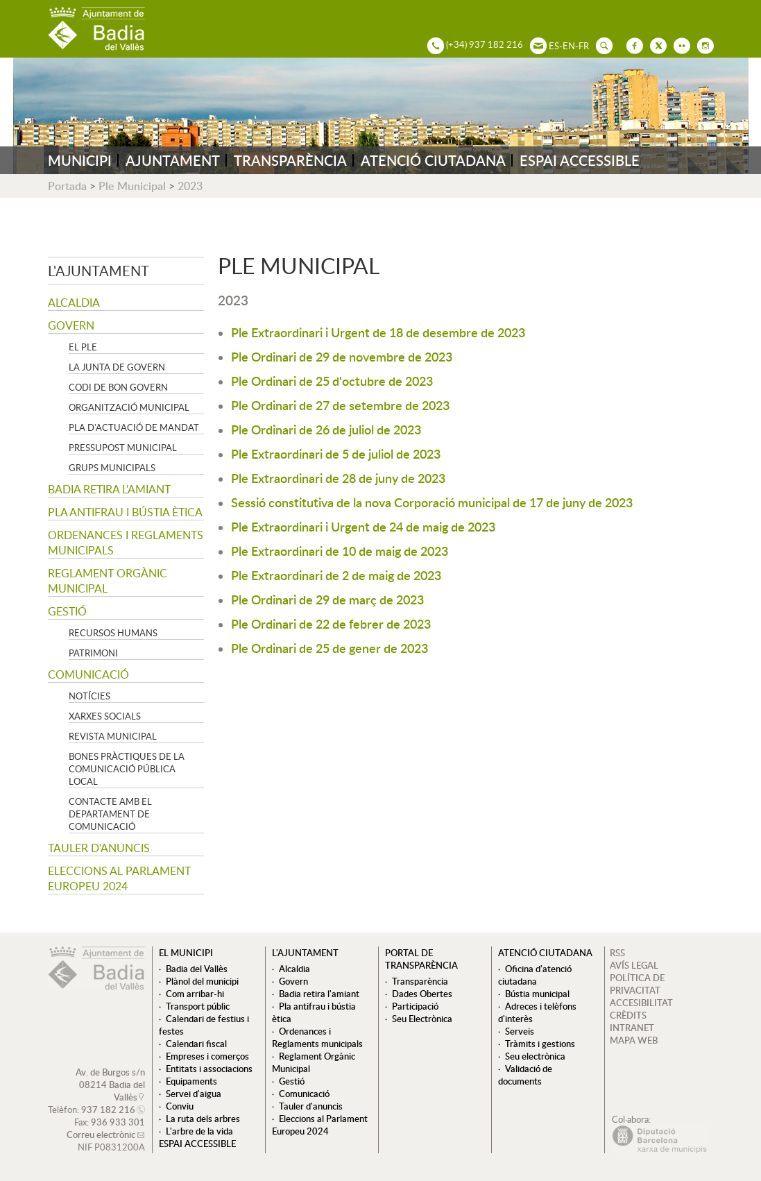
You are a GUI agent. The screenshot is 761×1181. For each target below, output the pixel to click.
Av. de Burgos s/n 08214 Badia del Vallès (110, 1084)
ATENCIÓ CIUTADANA (433, 160)
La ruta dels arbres (203, 1118)
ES (554, 46)
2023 (190, 186)
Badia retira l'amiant (109, 489)
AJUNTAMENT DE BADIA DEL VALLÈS (96, 29)
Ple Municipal (132, 186)
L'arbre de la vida (199, 1131)
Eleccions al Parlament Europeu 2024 (119, 878)
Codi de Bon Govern (118, 387)
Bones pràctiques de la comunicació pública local (127, 769)
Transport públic (198, 1006)
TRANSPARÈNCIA (290, 160)
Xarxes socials (105, 716)
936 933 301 (118, 1122)
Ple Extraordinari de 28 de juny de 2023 (338, 477)
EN (569, 46)
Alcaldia (74, 302)
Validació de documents (525, 1074)
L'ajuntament (98, 270)
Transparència (420, 981)
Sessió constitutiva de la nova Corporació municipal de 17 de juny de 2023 (432, 502)
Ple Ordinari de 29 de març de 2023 (327, 599)
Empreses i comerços (207, 1056)
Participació (415, 1006)
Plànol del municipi (202, 981)
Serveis (519, 1031)
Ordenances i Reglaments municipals (125, 542)
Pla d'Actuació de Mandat (134, 427)
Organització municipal (129, 407)
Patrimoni (93, 653)
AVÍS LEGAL (634, 965)
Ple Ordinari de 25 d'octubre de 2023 (332, 380)
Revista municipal (113, 736)
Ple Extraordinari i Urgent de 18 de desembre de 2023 (378, 332)
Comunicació (88, 674)
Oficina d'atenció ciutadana (535, 974)
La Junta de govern (117, 367)
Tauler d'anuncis (99, 848)
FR (584, 46)
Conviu (180, 1106)
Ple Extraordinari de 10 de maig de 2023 (339, 550)
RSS (617, 952)
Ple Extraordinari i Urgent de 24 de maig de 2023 (363, 526)
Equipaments (191, 1081)
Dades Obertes (422, 993)
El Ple (83, 347)
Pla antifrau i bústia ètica (125, 512)
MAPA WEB (634, 1040)
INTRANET (632, 1027)
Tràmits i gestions (540, 1043)
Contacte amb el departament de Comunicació (110, 814)
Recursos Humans (113, 633)
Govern (71, 325)
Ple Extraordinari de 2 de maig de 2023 (336, 575)
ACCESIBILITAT (641, 1002)
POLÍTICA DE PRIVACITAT (637, 983)
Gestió (67, 611)
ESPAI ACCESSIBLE (580, 160)
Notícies (89, 696)
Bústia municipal (537, 993)
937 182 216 (108, 1109)
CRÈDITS (628, 1015)
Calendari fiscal (196, 1043)
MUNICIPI (80, 160)
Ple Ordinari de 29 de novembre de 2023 (341, 356)
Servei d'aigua (193, 1093)
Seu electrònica (535, 1056)
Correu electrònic (101, 1134)
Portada (67, 186)
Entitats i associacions (209, 1068)
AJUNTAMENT (173, 160)
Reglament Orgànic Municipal (107, 581)
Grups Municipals (112, 467)
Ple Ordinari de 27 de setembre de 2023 (340, 405)
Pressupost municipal (123, 447)
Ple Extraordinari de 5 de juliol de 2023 (336, 453)
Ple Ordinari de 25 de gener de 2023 (329, 647)
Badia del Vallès (197, 968)
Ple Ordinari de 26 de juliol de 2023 (326, 429)
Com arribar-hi (195, 993)
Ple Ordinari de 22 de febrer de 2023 (331, 623)
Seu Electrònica (422, 1018)
